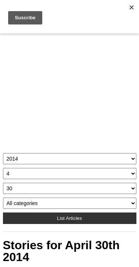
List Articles (69, 218)
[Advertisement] (69, 91)
